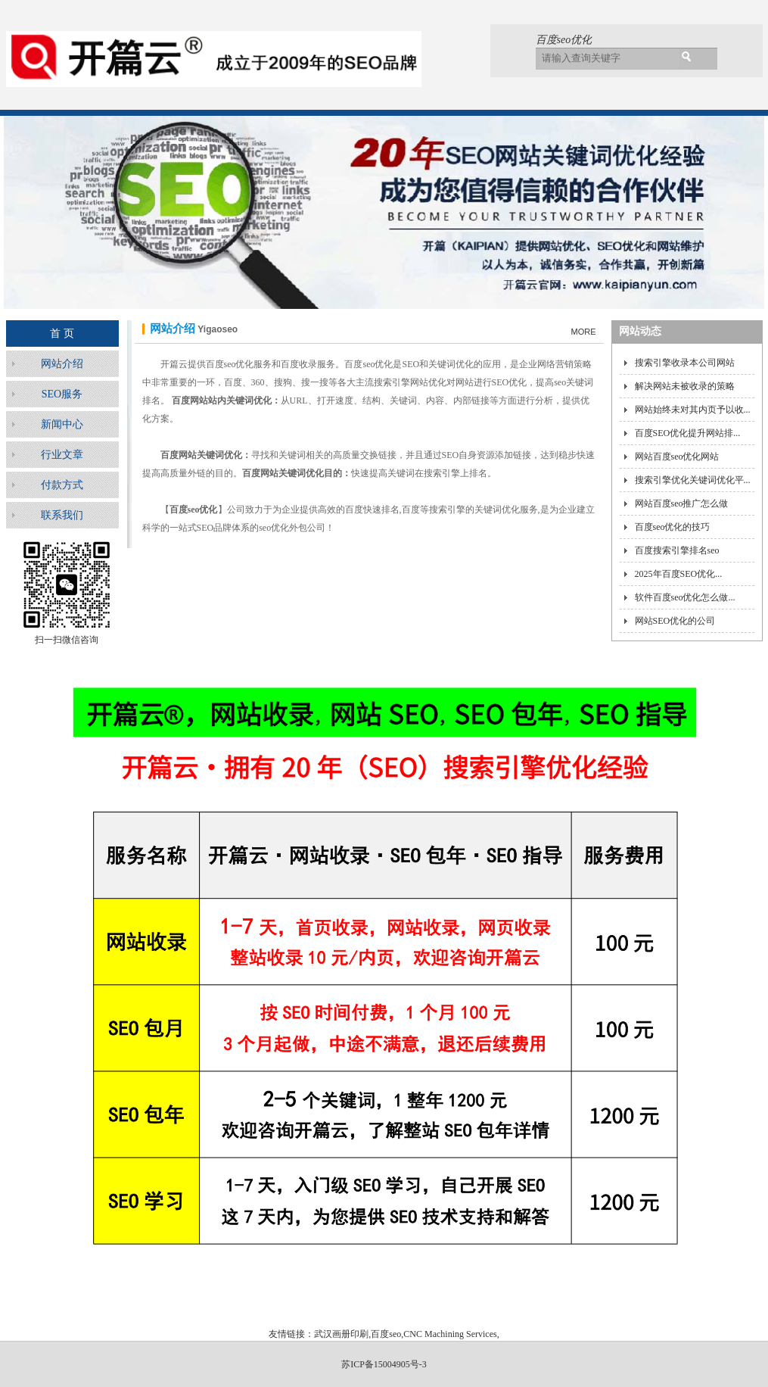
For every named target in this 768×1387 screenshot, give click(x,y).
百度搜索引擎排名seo (677, 550)
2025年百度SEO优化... (679, 574)
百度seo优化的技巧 (672, 527)
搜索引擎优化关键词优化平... (693, 480)
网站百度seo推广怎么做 (682, 503)
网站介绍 (62, 363)
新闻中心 (62, 424)
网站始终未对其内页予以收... (693, 409)
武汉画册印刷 (341, 1334)
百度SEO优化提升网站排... (688, 433)
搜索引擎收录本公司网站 (685, 362)
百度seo (386, 1334)
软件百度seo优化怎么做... (685, 597)
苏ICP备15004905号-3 (384, 1364)
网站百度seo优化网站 (677, 456)
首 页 (62, 333)
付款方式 (62, 485)
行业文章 (62, 454)
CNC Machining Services (449, 1334)
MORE (583, 331)
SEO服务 (62, 394)
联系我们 (62, 515)
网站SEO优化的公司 (675, 621)
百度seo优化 (564, 39)
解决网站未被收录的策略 (685, 386)
